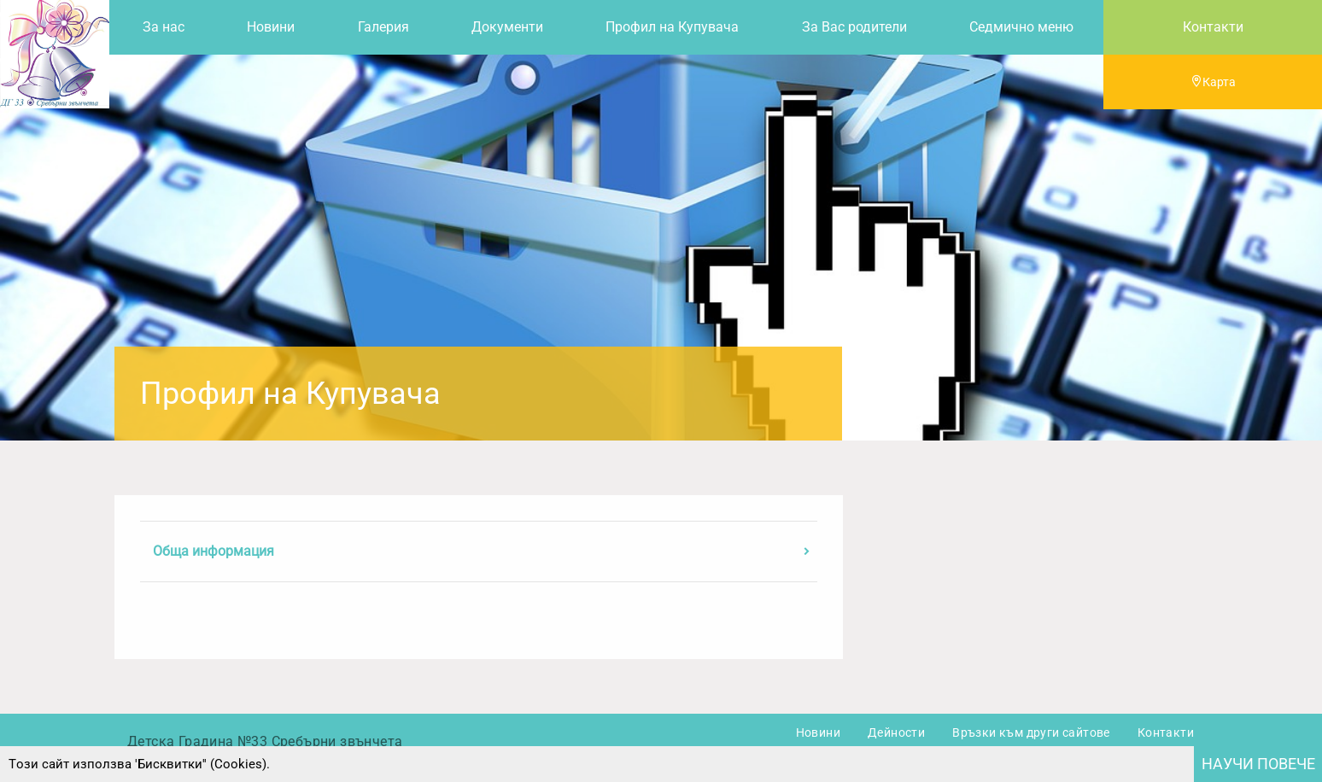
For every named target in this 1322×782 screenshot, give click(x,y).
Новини (271, 27)
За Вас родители (854, 27)
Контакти (1213, 27)
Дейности (896, 732)
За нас (163, 27)
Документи (507, 27)
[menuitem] (163, 27)
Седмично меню (1021, 27)
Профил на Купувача (672, 27)
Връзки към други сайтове (1031, 732)
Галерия (383, 27)
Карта (1213, 82)
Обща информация (213, 551)
